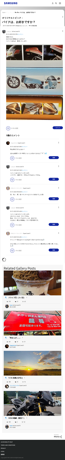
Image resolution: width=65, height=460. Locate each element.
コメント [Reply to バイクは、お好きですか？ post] (57, 127)
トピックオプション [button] (60, 17)
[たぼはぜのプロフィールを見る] (9, 31)
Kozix (11, 305)
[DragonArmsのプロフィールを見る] (14, 143)
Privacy (3, 448)
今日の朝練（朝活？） (16, 418)
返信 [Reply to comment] (54, 157)
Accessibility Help (7, 442)
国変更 (3, 454)
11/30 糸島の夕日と (15, 378)
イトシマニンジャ (14, 385)
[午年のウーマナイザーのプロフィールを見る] (16, 188)
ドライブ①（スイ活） (16, 298)
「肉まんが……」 (14, 338)
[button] (60, 31)
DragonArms (13, 345)
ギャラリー (20, 34)
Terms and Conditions (8, 445)
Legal (2, 451)
